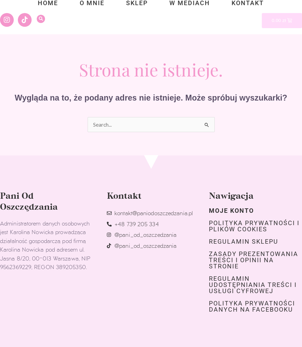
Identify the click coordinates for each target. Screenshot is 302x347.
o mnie (92, 3)
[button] (41, 19)
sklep (137, 3)
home (48, 3)
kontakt (248, 3)
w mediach (189, 3)
